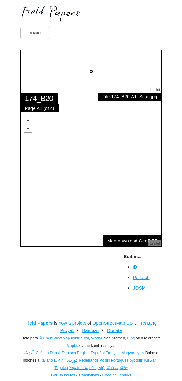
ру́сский (136, 360)
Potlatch (141, 277)
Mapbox (73, 345)
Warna (96, 338)
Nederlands (88, 360)
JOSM (139, 287)
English (83, 353)
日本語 (60, 360)
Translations (88, 375)
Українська (79, 368)
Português (120, 360)
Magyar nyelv (132, 353)
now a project (72, 323)
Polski (105, 360)
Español (98, 353)
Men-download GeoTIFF (132, 240)
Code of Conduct (116, 375)
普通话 (112, 368)
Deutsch (69, 353)
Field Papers (39, 323)
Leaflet (155, 89)
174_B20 (39, 98)
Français (113, 353)
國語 (124, 368)
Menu (35, 33)
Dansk (55, 353)
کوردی (72, 360)
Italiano (47, 360)
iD (135, 267)
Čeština (42, 353)
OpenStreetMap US (113, 323)
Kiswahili (151, 360)
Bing (131, 338)
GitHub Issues (63, 375)
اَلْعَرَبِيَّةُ (29, 353)
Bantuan (90, 330)
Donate (114, 330)
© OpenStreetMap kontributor (64, 338)
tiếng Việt (97, 368)
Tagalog (61, 368)
